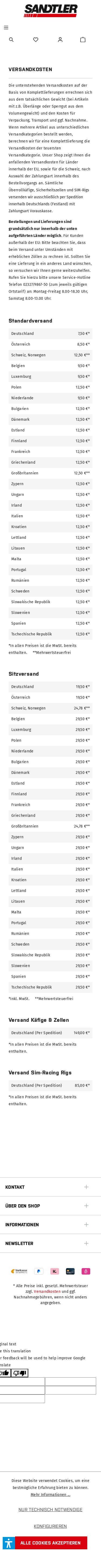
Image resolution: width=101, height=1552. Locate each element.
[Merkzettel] (36, 40)
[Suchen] (12, 40)
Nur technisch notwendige (50, 1509)
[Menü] (6, 27)
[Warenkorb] (82, 40)
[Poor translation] (19, 1373)
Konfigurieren (50, 1526)
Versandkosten (47, 1291)
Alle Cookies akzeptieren (50, 1542)
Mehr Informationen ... (50, 1494)
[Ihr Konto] (61, 40)
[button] (9, 1543)
